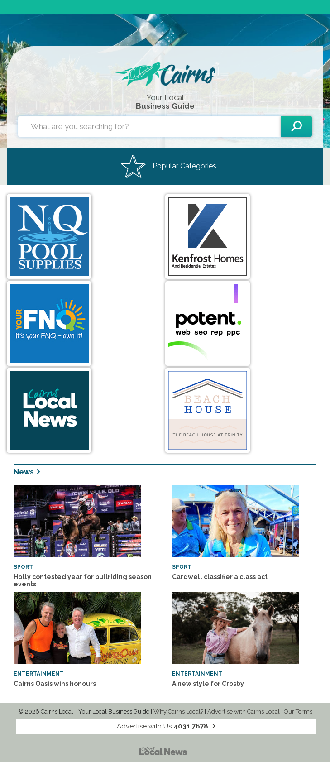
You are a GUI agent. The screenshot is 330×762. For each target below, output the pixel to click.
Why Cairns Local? (178, 711)
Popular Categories (168, 166)
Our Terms (298, 711)
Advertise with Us (166, 726)
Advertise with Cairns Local (243, 711)
